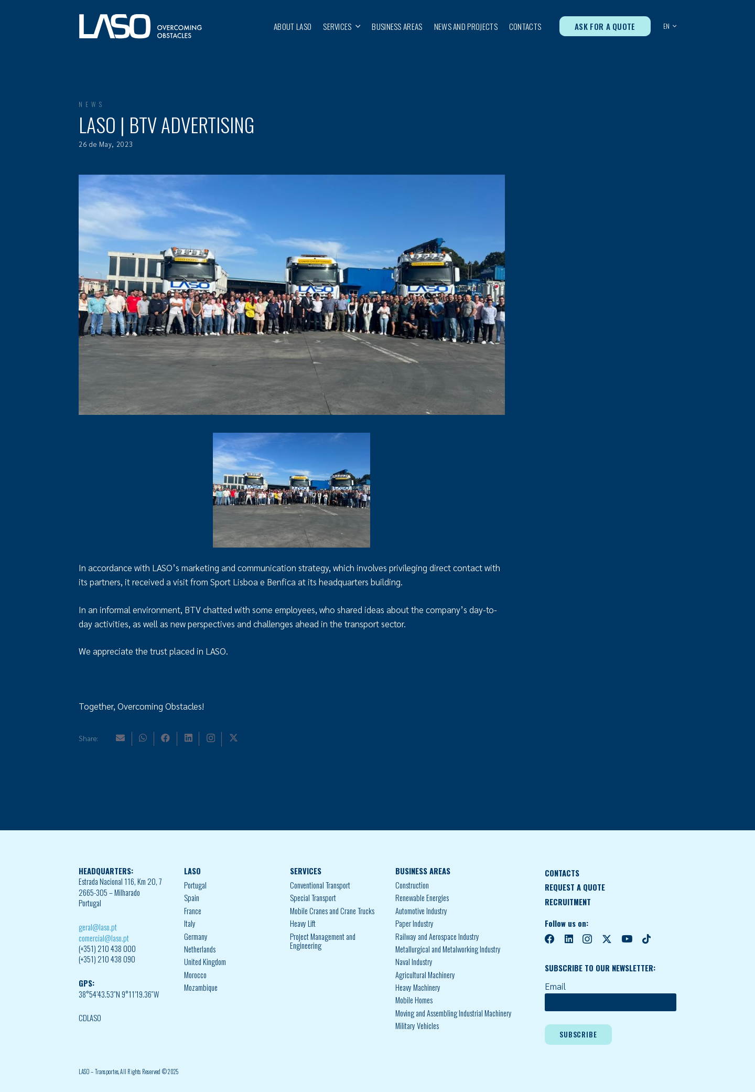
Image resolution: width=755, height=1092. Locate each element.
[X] (233, 737)
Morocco (195, 974)
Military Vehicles (417, 1025)
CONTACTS (562, 873)
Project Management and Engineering (322, 941)
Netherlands (199, 949)
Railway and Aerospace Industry (437, 936)
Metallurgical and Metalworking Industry (448, 949)
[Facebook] (165, 737)
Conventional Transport (320, 885)
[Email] (120, 737)
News (92, 104)
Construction (412, 885)
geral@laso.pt (98, 927)
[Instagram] (211, 738)
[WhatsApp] (143, 737)
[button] (356, 26)
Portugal (195, 885)
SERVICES (305, 870)
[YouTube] (626, 939)
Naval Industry (414, 961)
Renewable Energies (422, 897)
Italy (190, 923)
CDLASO (90, 1017)
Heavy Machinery (417, 987)
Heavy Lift (303, 923)
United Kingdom (205, 961)
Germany (196, 936)
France (192, 910)
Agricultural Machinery (425, 974)
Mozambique (201, 987)
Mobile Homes (414, 999)
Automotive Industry (421, 910)
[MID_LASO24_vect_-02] (140, 26)
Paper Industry (414, 923)
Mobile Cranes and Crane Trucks (332, 910)
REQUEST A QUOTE (575, 887)
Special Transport (313, 897)
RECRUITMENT (568, 901)
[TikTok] (646, 939)
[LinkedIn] (188, 737)
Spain (191, 897)
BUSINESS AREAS (422, 870)
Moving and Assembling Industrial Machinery (453, 1013)
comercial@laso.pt (104, 938)
